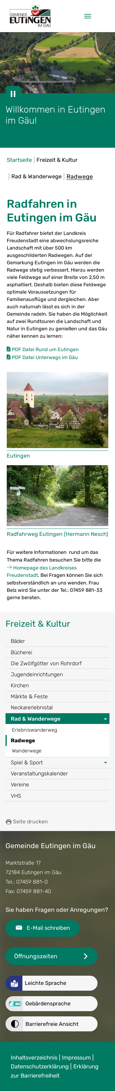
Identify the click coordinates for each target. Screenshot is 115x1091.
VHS (16, 796)
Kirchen (20, 685)
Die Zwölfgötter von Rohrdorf (46, 663)
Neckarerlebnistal (32, 707)
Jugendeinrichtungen (37, 674)
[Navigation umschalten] (87, 16)
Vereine (20, 784)
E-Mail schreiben (48, 928)
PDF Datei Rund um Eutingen (45, 349)
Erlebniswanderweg (34, 730)
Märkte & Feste (29, 696)
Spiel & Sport (27, 762)
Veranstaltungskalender (39, 773)
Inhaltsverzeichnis (34, 1057)
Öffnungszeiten (35, 956)
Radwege (23, 740)
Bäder (18, 641)
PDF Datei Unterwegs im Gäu (45, 357)
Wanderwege (26, 751)
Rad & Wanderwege (35, 719)
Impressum (76, 1057)
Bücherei (21, 652)
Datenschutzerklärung (40, 1066)
